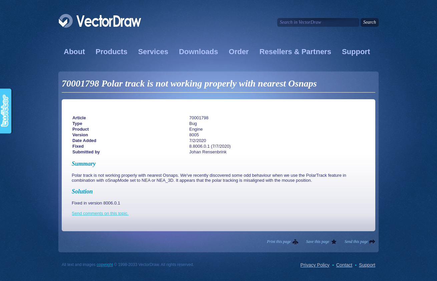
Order (239, 51)
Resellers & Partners (295, 51)
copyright (105, 264)
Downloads (198, 51)
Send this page (356, 241)
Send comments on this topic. (100, 213)
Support (356, 51)
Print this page (279, 241)
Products (111, 51)
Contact (344, 265)
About (74, 51)
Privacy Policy (315, 265)
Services (153, 51)
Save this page (317, 241)
